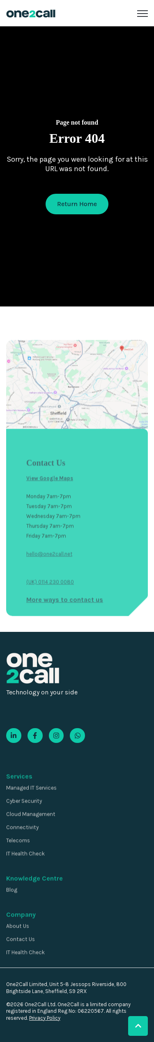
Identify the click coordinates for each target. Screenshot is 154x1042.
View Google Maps (49, 515)
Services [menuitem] (19, 795)
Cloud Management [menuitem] (30, 833)
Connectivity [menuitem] (22, 846)
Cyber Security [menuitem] (24, 820)
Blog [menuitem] (11, 908)
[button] (138, 1026)
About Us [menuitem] (17, 945)
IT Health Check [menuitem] (25, 872)
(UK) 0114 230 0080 (50, 619)
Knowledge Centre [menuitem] (34, 897)
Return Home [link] (77, 204)
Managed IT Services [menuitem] (31, 806)
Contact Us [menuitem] (20, 958)
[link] (30, 13)
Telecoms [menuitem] (18, 859)
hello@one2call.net (49, 591)
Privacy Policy (44, 1018)
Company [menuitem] (21, 933)
